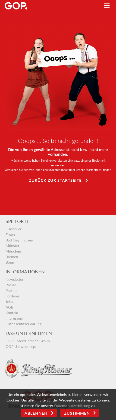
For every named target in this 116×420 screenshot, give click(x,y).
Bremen (12, 256)
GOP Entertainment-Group (28, 341)
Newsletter (14, 279)
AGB (9, 307)
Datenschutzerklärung (23, 323)
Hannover (14, 229)
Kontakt (12, 312)
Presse (11, 285)
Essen (10, 234)
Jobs (9, 301)
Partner (12, 290)
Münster (12, 245)
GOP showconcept (21, 346)
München (13, 251)
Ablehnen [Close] (36, 413)
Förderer (12, 296)
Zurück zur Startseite (55, 180)
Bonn (10, 262)
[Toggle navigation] (106, 6)
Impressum (14, 318)
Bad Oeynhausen (19, 240)
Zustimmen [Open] (77, 413)
